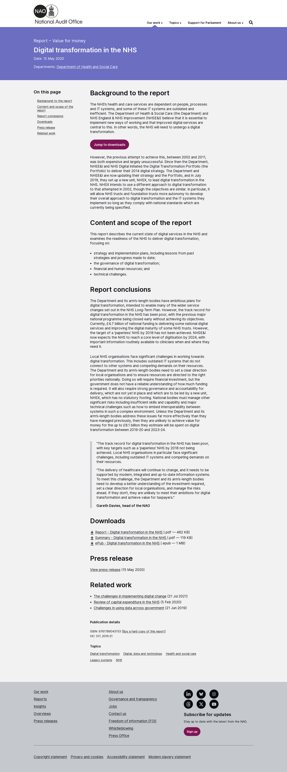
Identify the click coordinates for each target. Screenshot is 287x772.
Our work (41, 692)
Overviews (42, 714)
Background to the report (54, 101)
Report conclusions (50, 116)
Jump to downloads (109, 145)
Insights (40, 706)
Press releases (45, 721)
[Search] (251, 22)
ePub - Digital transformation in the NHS (125, 543)
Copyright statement (50, 757)
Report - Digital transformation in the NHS (126, 532)
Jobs (113, 706)
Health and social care (181, 653)
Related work (46, 133)
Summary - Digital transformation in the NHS (128, 538)
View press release (105, 570)
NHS (119, 660)
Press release (46, 127)
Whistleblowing (121, 728)
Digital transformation (105, 653)
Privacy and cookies (87, 757)
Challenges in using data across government (129, 608)
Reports (40, 699)
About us (116, 692)
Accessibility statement (126, 757)
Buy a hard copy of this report (144, 631)
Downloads (45, 121)
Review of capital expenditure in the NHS (127, 602)
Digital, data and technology (142, 653)
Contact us (117, 714)
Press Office (119, 736)
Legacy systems (101, 660)
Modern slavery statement (169, 757)
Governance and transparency (133, 699)
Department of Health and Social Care (87, 67)
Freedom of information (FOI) (132, 721)
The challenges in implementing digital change (130, 596)
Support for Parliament (204, 23)
